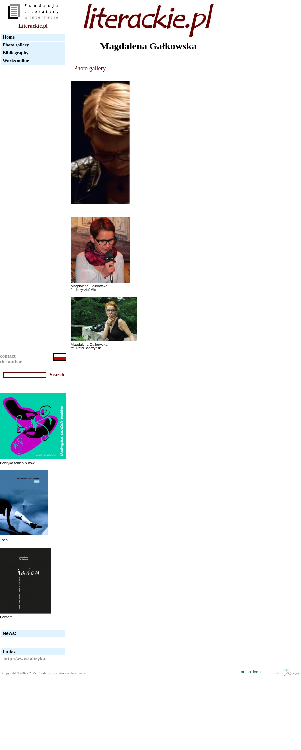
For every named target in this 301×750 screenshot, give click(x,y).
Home (9, 37)
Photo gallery (16, 45)
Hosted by (284, 672)
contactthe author (11, 358)
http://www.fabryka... (26, 658)
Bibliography (16, 52)
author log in (252, 672)
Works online (16, 60)
